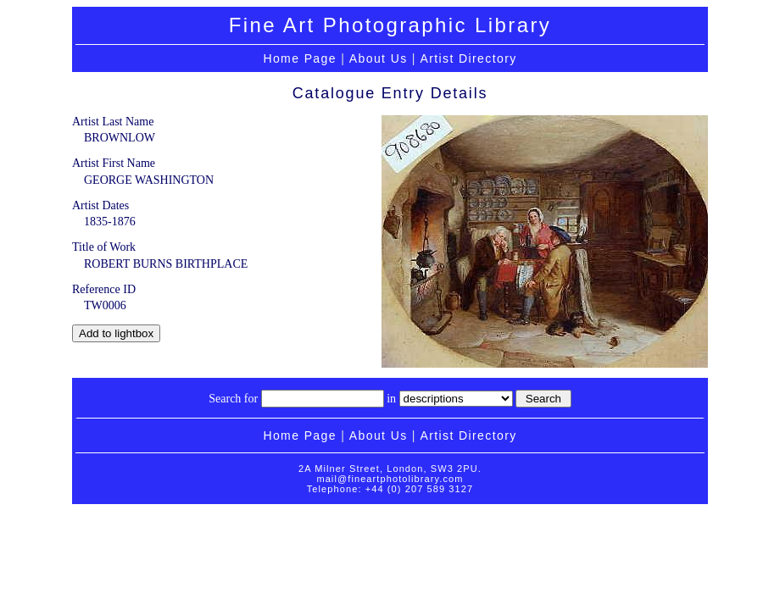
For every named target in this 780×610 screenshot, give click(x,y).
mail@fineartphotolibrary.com (389, 479)
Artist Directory (468, 58)
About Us (378, 58)
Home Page (300, 58)
